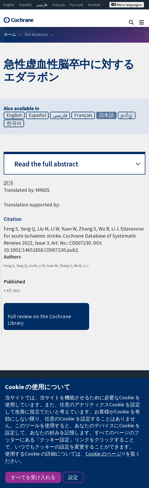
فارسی (41, 4)
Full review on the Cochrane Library (39, 319)
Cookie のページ (103, 454)
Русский (76, 4)
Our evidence (36, 34)
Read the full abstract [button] (46, 164)
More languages (126, 4)
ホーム (10, 34)
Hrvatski (94, 4)
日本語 (106, 115)
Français (58, 4)
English (9, 4)
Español (25, 4)
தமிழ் (127, 115)
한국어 (14, 123)
